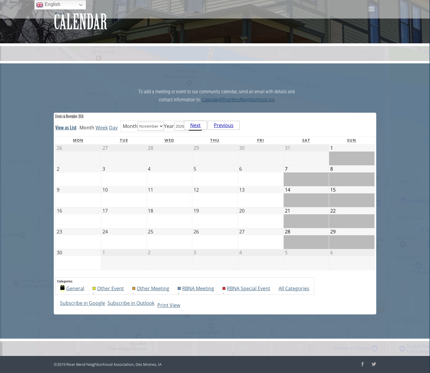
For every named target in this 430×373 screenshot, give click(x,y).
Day (113, 128)
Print (168, 305)
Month (130, 126)
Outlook (131, 303)
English (48, 4)
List (65, 127)
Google (82, 303)
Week (102, 128)
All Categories (294, 288)
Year (169, 126)
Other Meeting (150, 288)
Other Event (108, 288)
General (72, 288)
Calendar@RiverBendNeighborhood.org (238, 100)
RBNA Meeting (196, 288)
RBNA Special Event (246, 288)
